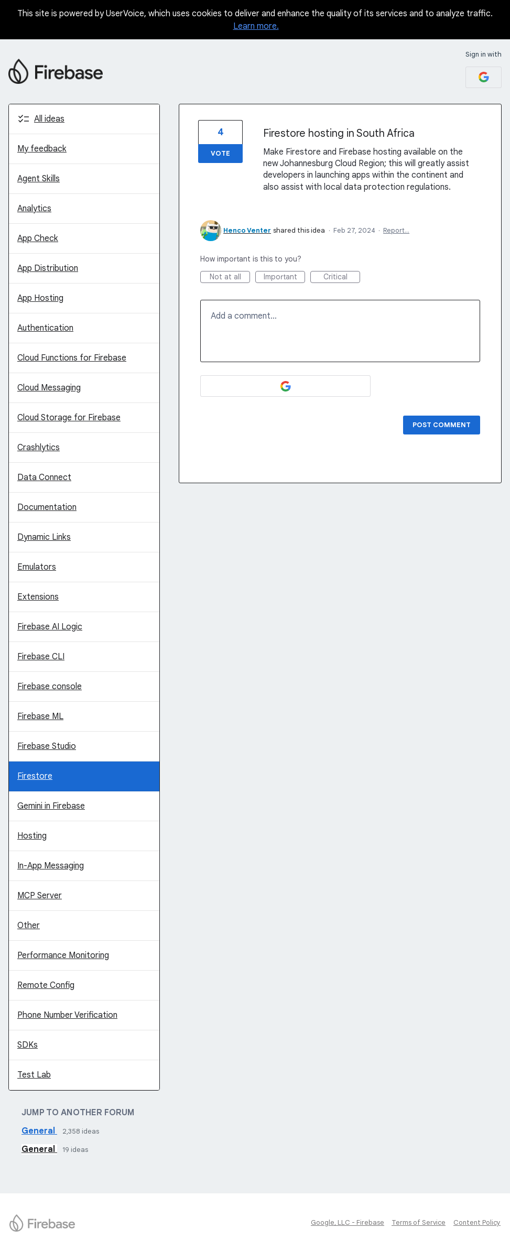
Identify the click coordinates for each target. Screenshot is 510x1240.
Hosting (32, 836)
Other (28, 925)
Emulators (36, 567)
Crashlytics (38, 447)
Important (285, 277)
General (39, 1131)
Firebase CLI (40, 656)
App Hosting (40, 298)
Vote (220, 153)
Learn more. (256, 26)
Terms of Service (419, 1222)
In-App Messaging (50, 866)
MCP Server (39, 895)
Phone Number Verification (67, 1015)
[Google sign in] (483, 77)
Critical (342, 277)
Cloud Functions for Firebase (71, 358)
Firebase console (49, 686)
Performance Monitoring (63, 955)
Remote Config (45, 985)
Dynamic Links (44, 537)
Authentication (45, 328)
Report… (396, 230)
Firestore (34, 776)
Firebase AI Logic (49, 627)
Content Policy (477, 1222)
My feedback (42, 149)
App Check (37, 238)
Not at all (230, 277)
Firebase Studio (46, 746)
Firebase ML (40, 716)
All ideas (49, 119)
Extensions (38, 597)
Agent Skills (38, 178)
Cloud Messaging (49, 388)
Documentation (47, 507)
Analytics (34, 208)
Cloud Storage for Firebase (69, 417)
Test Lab (34, 1075)
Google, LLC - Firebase (347, 1222)
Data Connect (44, 477)
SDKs (27, 1045)
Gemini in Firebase (51, 806)
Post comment (442, 424)
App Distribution (47, 268)
